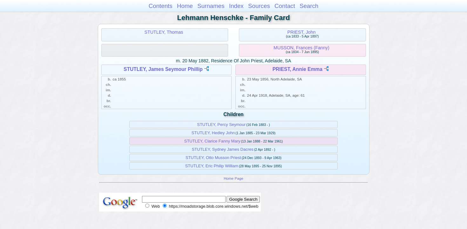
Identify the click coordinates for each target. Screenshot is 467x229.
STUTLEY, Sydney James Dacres (223, 149)
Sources (259, 6)
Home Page (233, 178)
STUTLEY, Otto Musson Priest (213, 157)
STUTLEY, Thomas (163, 32)
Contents (161, 6)
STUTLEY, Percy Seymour (221, 124)
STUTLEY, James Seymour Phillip (163, 69)
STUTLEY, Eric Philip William (211, 165)
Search (309, 6)
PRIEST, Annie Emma (297, 69)
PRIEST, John (301, 32)
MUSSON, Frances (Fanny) (301, 47)
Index (236, 6)
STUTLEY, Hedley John (213, 132)
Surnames (210, 6)
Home (185, 6)
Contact (284, 6)
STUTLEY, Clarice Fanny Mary (212, 141)
